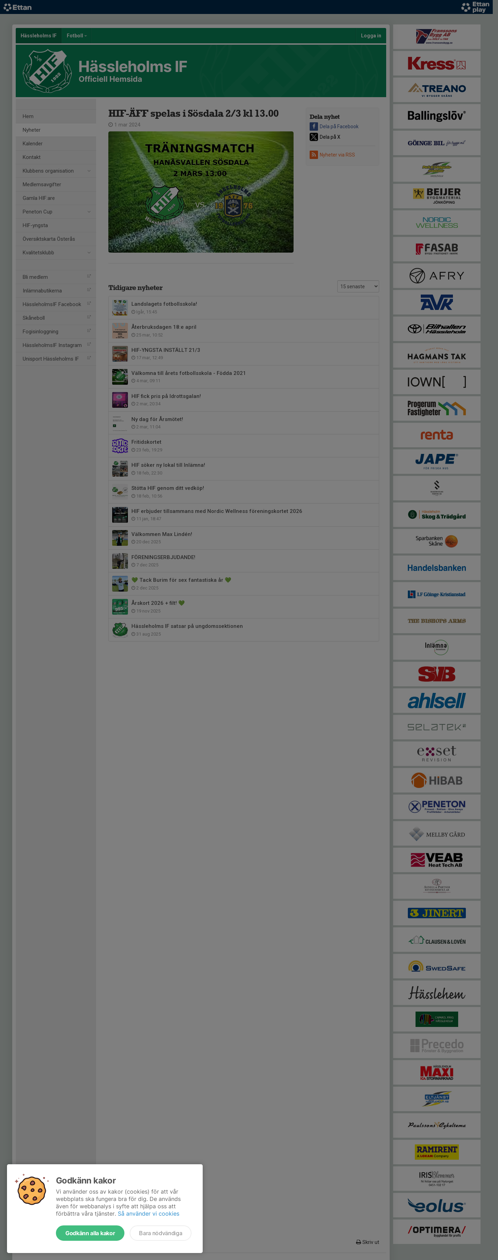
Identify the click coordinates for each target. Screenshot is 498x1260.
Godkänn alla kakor (90, 1233)
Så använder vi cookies (148, 1213)
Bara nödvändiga (160, 1233)
